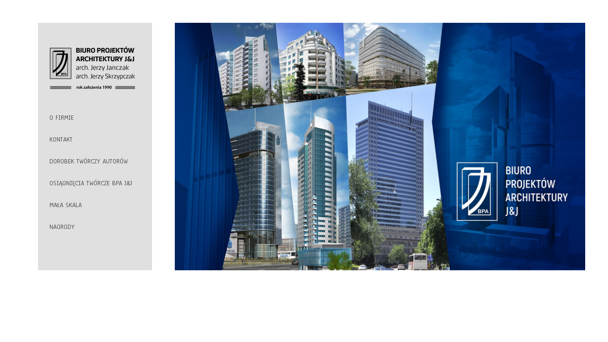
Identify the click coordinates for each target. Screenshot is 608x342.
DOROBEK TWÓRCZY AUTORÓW (88, 161)
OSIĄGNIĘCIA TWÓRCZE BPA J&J (90, 183)
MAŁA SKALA (65, 205)
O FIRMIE (61, 118)
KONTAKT (61, 139)
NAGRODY (62, 227)
